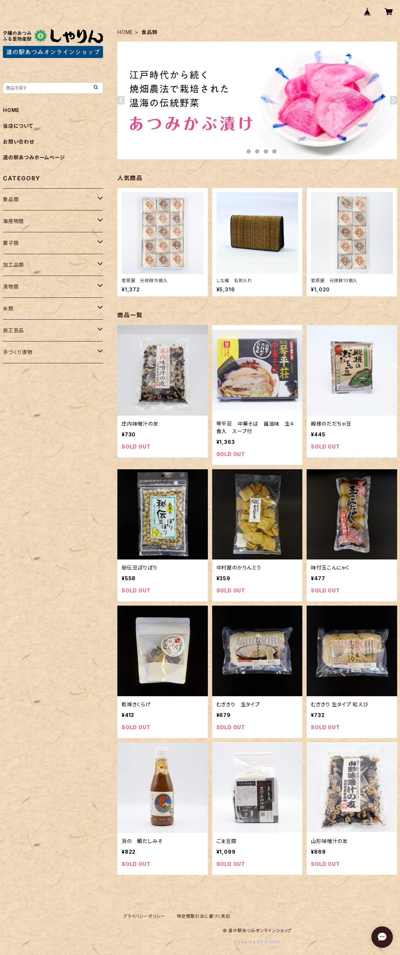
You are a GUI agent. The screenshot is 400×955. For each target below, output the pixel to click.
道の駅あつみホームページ (34, 157)
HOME (125, 32)
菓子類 (11, 243)
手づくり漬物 (18, 352)
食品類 (11, 199)
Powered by (257, 942)
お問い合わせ (18, 142)
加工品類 (13, 265)
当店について (18, 126)
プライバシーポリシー (144, 916)
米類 (8, 308)
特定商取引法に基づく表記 (203, 916)
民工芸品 (13, 330)
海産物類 (13, 221)
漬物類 (11, 286)
